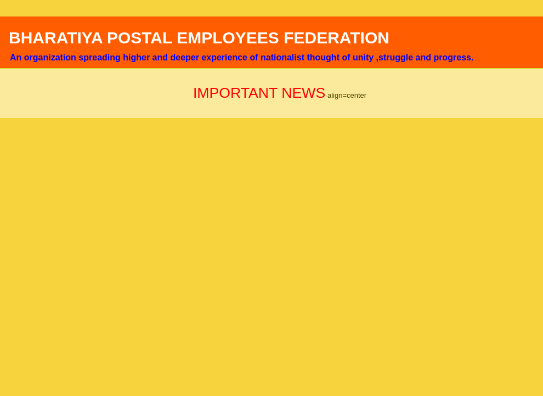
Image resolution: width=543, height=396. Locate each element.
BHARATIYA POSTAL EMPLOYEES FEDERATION (199, 38)
